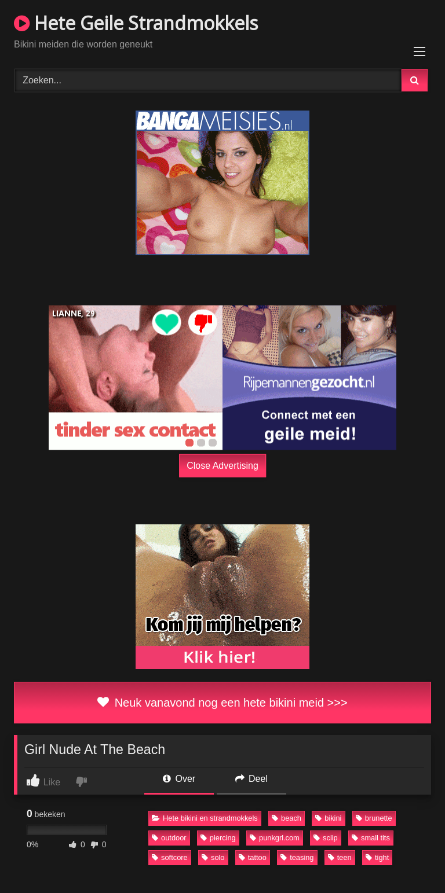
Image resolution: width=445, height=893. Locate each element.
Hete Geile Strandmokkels (136, 22)
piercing (218, 837)
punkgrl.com (275, 837)
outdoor (169, 837)
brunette (374, 818)
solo (213, 857)
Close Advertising (222, 465)
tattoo (253, 857)
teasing (296, 857)
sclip (325, 837)
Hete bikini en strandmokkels (205, 818)
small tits (371, 837)
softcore (170, 857)
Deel (251, 779)
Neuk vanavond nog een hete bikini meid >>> (222, 702)
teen (340, 857)
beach (286, 818)
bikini (328, 818)
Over (179, 779)
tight (377, 857)
